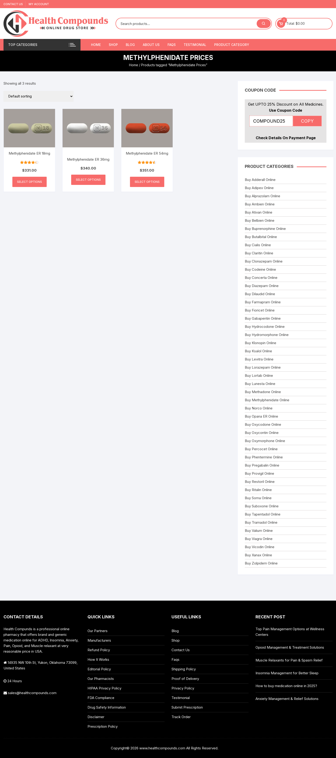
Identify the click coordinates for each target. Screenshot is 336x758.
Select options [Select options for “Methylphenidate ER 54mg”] (147, 181)
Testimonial (195, 45)
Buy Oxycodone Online (263, 424)
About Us (151, 45)
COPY (307, 121)
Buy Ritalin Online (258, 490)
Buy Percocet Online (261, 449)
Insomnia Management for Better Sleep (287, 673)
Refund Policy (99, 650)
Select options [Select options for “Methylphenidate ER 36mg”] (88, 179)
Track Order (181, 717)
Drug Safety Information (107, 707)
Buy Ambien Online (260, 204)
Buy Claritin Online (259, 253)
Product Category (231, 45)
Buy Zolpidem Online (261, 563)
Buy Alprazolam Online (262, 196)
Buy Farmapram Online (263, 302)
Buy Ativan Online (258, 212)
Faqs (172, 45)
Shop (113, 45)
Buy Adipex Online (259, 188)
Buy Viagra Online (259, 538)
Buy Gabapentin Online (263, 318)
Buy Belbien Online (259, 220)
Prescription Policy (103, 726)
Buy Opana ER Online (261, 416)
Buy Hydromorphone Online (267, 334)
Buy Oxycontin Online (262, 432)
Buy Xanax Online (258, 555)
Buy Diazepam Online (262, 286)
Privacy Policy (183, 688)
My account (39, 4)
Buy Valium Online (259, 530)
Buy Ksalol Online (258, 351)
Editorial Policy (99, 669)
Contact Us (13, 4)
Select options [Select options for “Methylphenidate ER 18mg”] (29, 181)
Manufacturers (99, 640)
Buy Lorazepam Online (263, 367)
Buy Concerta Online (261, 277)
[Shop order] (39, 96)
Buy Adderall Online (260, 179)
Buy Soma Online (258, 498)
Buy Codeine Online (260, 269)
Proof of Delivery (185, 678)
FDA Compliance (101, 698)
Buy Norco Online (259, 408)
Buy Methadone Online (263, 392)
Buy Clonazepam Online (264, 261)
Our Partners (98, 631)
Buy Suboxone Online (262, 506)
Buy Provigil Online (259, 473)
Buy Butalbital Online (261, 237)
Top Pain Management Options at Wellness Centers (290, 632)
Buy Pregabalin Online (262, 465)
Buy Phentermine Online (264, 457)
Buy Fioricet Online (260, 310)
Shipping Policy (184, 669)
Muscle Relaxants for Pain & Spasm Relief (289, 660)
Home (96, 45)
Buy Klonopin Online (260, 343)
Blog (130, 45)
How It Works (98, 659)
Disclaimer (96, 717)
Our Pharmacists (101, 678)
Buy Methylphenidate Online (267, 400)
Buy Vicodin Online (259, 547)
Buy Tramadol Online (261, 522)
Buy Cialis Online (258, 245)
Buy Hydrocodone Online (265, 326)
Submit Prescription (187, 707)
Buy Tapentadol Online (262, 514)
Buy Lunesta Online (260, 383)
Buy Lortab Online (259, 375)
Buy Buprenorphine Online (265, 228)
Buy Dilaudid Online (260, 294)
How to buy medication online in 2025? (286, 686)
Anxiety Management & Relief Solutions (287, 698)
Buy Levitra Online (259, 359)
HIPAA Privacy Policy (104, 688)
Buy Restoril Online (260, 481)
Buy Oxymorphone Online (265, 441)
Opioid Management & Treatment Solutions (290, 647)
